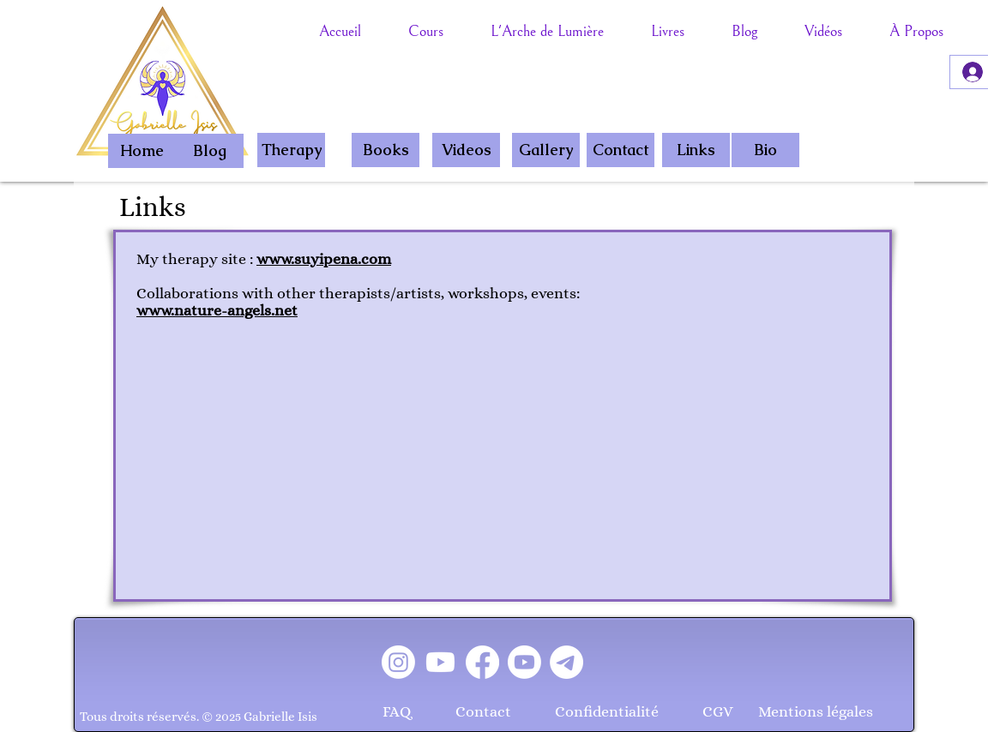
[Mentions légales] (815, 712)
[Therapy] (291, 150)
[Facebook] (482, 662)
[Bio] (765, 150)
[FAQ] (396, 712)
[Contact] (620, 150)
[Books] (385, 150)
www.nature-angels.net (217, 310)
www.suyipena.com (323, 258)
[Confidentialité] (607, 712)
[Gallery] (546, 150)
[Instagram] (398, 662)
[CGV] (717, 712)
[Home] (142, 151)
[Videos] (466, 150)
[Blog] (210, 151)
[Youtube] (440, 662)
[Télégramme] (566, 662)
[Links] (696, 150)
